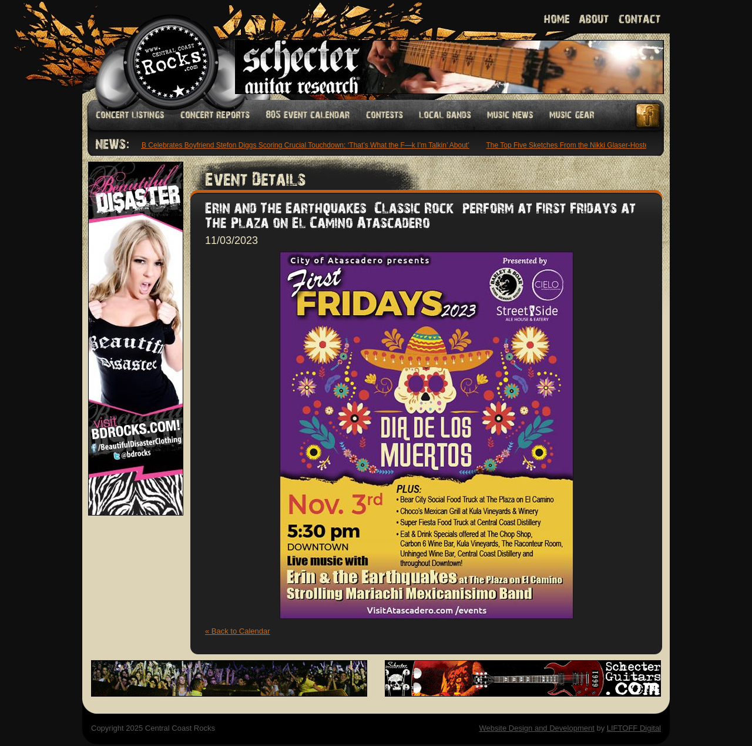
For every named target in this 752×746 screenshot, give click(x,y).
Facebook (648, 115)
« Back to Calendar (237, 631)
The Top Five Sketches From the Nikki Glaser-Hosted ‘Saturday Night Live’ (604, 145)
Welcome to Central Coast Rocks (157, 49)
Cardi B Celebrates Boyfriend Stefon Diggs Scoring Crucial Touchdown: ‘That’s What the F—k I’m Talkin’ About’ (298, 145)
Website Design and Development (536, 728)
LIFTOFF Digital (634, 728)
